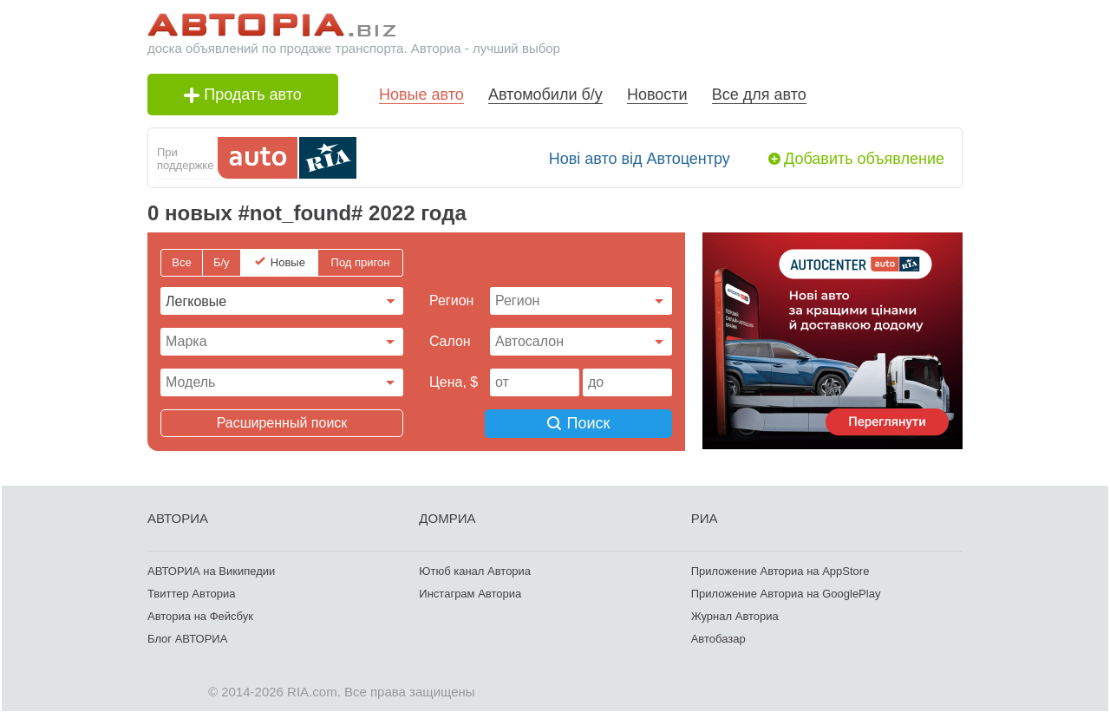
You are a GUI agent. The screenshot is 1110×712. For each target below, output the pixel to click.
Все (181, 262)
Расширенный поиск (282, 422)
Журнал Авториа (735, 615)
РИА (704, 517)
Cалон (450, 341)
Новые (288, 262)
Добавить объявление (864, 158)
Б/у (221, 262)
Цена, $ (453, 382)
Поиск (581, 423)
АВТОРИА (177, 517)
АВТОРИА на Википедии (211, 570)
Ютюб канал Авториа (475, 570)
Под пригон (360, 262)
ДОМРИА (447, 517)
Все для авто (759, 94)
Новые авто (421, 94)
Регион (451, 300)
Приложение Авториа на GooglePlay (786, 592)
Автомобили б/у (545, 94)
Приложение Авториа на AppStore (780, 570)
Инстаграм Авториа (470, 592)
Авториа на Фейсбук (200, 615)
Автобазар (718, 637)
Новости (657, 94)
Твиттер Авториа (191, 592)
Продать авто (243, 94)
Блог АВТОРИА (187, 637)
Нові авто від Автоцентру (639, 158)
